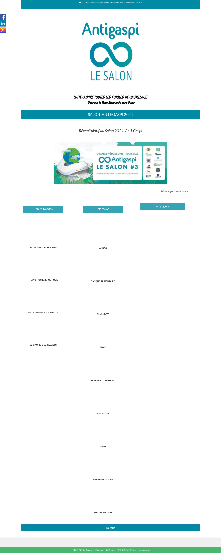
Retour (110, 527)
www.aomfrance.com (142, 550)
